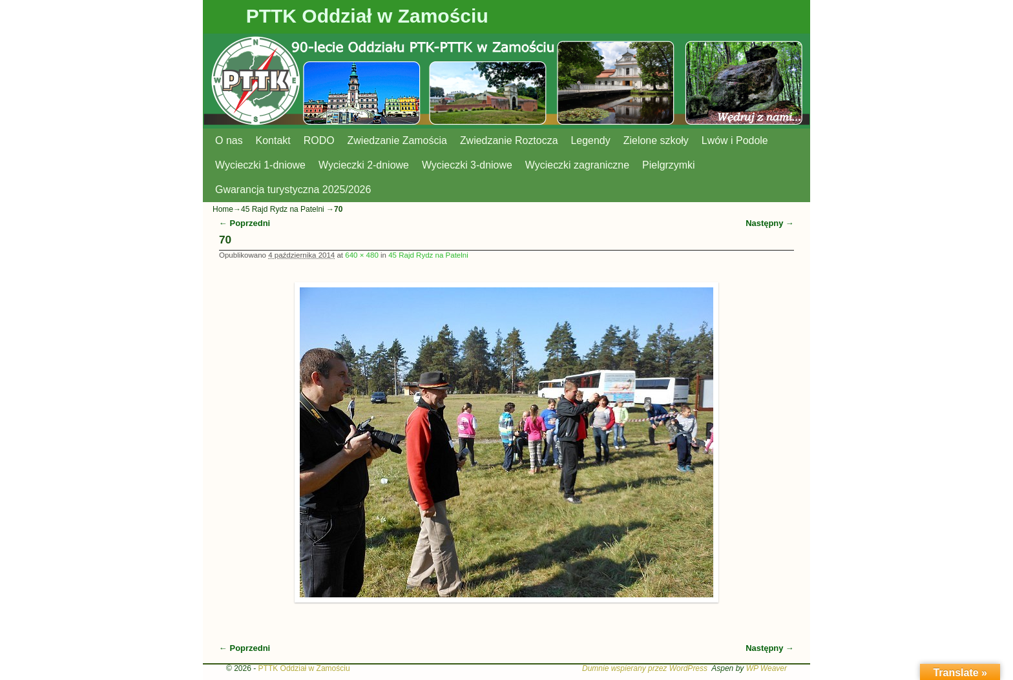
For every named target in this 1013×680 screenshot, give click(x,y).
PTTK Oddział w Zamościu (367, 15)
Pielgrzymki (668, 165)
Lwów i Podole (735, 140)
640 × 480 (362, 255)
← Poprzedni (244, 223)
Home (223, 209)
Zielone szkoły (656, 140)
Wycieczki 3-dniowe (467, 165)
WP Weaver (766, 668)
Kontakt (273, 140)
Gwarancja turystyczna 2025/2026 (293, 189)
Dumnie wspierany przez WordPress (644, 668)
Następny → (770, 223)
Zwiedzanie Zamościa (397, 140)
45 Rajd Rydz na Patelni (282, 209)
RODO (319, 140)
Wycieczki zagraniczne (577, 165)
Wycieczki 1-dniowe (260, 165)
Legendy (591, 140)
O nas (229, 140)
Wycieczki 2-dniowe (364, 165)
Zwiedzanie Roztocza (509, 140)
